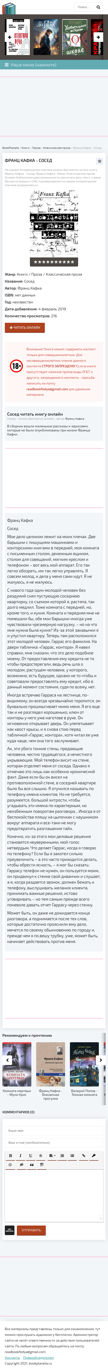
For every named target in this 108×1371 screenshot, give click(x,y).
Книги (22, 274)
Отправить (31, 1230)
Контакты (12, 1357)
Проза (36, 274)
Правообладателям (38, 1357)
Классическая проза (64, 274)
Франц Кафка (30, 288)
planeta (13, 8)
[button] (10, 1155)
